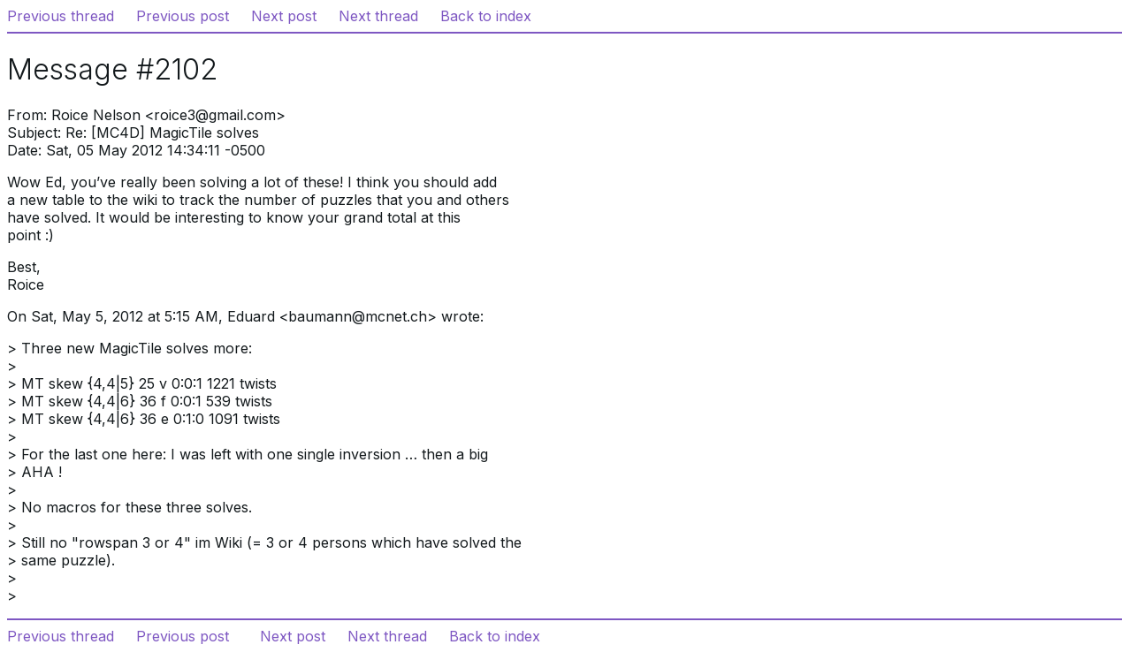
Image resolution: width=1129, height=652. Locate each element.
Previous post (182, 16)
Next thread (378, 16)
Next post (284, 16)
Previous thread (60, 16)
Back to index (485, 16)
